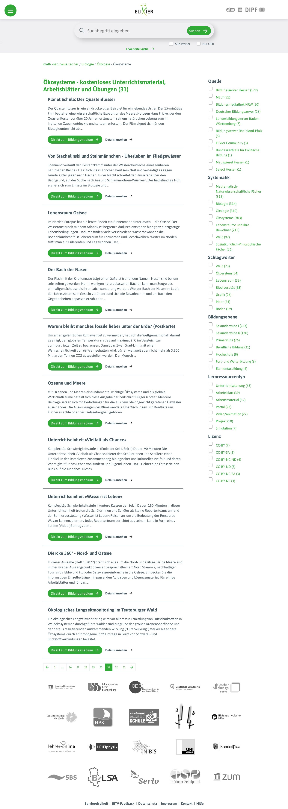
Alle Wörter (182, 43)
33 (124, 667)
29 (93, 667)
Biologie (88, 64)
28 (85, 667)
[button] (10, 10)
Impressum (169, 803)
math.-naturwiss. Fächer (61, 64)
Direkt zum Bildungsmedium (75, 139)
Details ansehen (119, 139)
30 (101, 667)
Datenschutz (147, 803)
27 (78, 667)
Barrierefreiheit (96, 803)
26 (70, 667)
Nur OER (208, 43)
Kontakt (186, 803)
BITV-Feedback (123, 803)
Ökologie (103, 64)
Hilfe (200, 803)
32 (116, 667)
